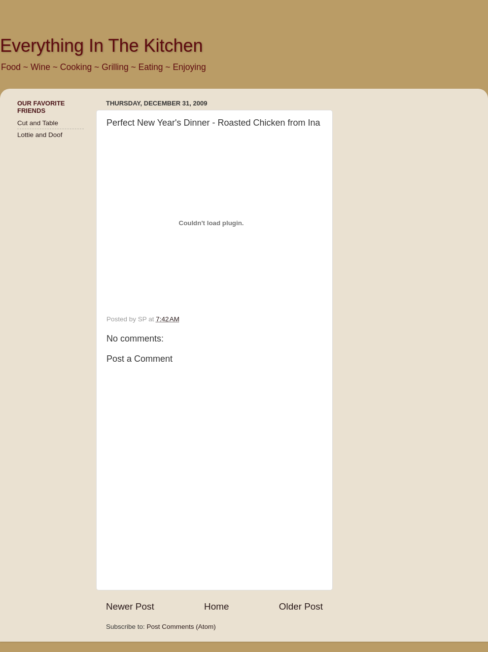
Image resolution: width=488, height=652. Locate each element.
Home (216, 606)
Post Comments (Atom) (181, 626)
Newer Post (130, 606)
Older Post (301, 606)
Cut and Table (37, 123)
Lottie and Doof (40, 134)
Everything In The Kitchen (101, 45)
